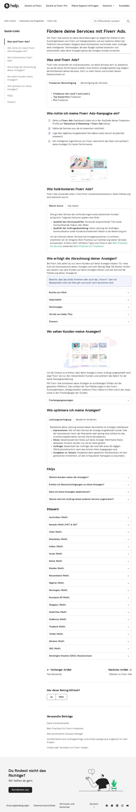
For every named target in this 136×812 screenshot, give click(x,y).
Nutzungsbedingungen (17, 806)
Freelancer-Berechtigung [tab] (62, 83)
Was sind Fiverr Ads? (18, 42)
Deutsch (109, 6)
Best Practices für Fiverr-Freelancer (65, 729)
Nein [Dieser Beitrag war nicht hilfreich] (61, 697)
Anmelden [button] (124, 6)
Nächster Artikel (118, 670)
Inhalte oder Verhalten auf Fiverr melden (67, 748)
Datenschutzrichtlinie (44, 806)
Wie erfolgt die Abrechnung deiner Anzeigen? (21, 68)
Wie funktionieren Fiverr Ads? (19, 59)
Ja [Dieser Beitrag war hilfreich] (51, 697)
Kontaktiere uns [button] (20, 790)
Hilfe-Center (10, 21)
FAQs (10, 96)
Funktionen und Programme (32, 21)
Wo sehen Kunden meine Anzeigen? (20, 78)
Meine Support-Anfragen (85, 6)
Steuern (11, 102)
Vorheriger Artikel (60, 670)
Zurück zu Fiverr (33, 6)
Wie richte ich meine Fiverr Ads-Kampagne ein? (21, 49)
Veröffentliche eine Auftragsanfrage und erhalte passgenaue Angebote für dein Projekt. (87, 740)
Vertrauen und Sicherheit (67, 805)
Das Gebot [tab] (73, 206)
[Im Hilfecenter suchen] (112, 21)
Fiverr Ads (52, 21)
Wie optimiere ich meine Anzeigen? (19, 88)
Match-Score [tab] (56, 206)
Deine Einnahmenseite (58, 723)
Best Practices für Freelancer (89, 246)
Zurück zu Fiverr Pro (56, 6)
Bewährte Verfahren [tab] (86, 420)
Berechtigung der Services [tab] (94, 83)
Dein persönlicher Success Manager (65, 734)
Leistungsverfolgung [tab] (60, 420)
